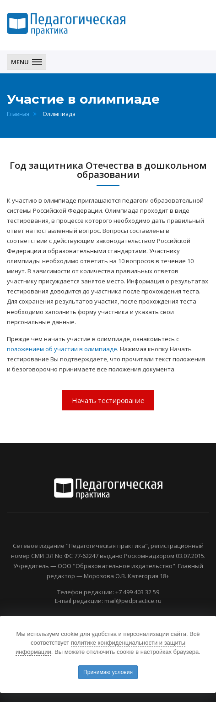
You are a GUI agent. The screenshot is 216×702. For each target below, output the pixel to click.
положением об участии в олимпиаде (62, 349)
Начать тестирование (108, 400)
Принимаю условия (108, 672)
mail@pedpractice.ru (133, 601)
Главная (18, 114)
